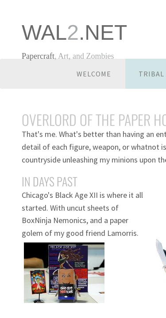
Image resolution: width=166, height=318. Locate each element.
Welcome (94, 73)
